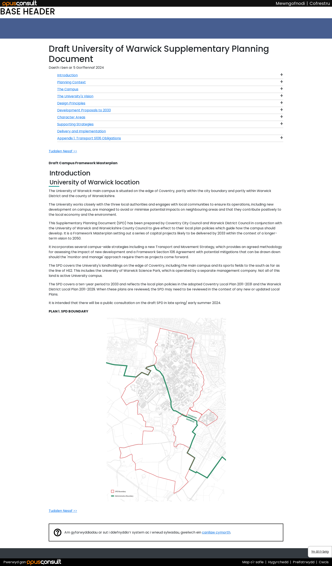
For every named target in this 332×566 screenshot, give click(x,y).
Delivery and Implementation (81, 131)
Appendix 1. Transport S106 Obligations (89, 138)
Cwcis (324, 562)
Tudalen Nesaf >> (63, 151)
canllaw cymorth (216, 532)
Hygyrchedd (278, 562)
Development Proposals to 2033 (84, 110)
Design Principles (71, 103)
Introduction (67, 75)
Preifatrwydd (303, 562)
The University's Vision (75, 96)
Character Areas (71, 117)
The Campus (67, 89)
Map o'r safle (253, 562)
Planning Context (71, 82)
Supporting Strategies (75, 124)
